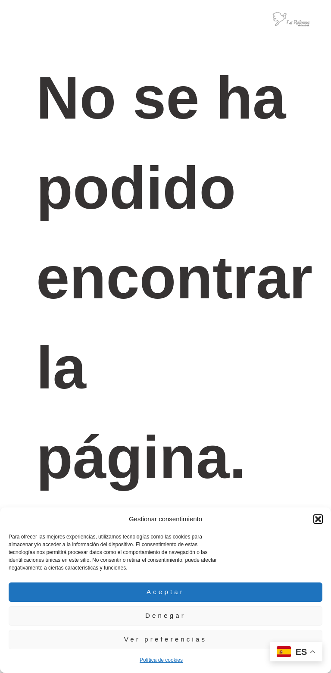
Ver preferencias (165, 639)
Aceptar (165, 591)
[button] (318, 519)
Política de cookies (161, 660)
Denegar (165, 615)
